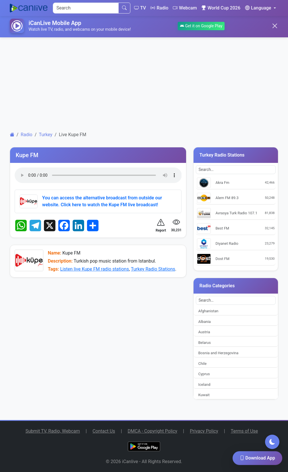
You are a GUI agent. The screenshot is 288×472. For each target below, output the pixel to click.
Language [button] (258, 8)
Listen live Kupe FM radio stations (94, 269)
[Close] (274, 25)
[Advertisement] (144, 82)
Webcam (185, 8)
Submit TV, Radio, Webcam (53, 431)
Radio (159, 8)
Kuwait (203, 395)
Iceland (204, 384)
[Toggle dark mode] (272, 442)
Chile (202, 363)
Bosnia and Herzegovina (218, 353)
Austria (204, 332)
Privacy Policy (204, 431)
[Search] (86, 8)
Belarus (204, 342)
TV (140, 8)
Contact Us (103, 431)
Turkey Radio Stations (153, 269)
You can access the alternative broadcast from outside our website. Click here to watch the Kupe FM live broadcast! (102, 201)
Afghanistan (208, 311)
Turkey (45, 134)
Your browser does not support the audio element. (98, 175)
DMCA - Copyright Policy (152, 431)
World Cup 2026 (221, 8)
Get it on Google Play (201, 26)
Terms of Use (244, 431)
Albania (204, 321)
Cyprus (204, 374)
